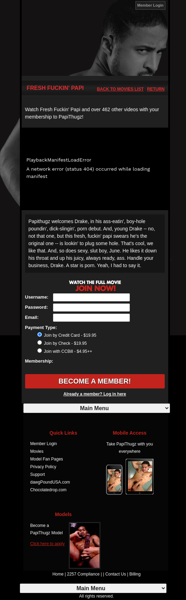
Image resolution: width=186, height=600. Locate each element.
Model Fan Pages (46, 459)
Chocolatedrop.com (48, 489)
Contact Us (115, 574)
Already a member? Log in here (95, 394)
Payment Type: (41, 327)
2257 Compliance (83, 574)
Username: (37, 297)
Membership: (39, 361)
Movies (37, 451)
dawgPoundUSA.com (50, 482)
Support (37, 474)
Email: (32, 317)
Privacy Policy (43, 466)
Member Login (150, 5)
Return (156, 89)
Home (58, 574)
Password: (36, 307)
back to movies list (120, 89)
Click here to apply (47, 543)
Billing (135, 574)
